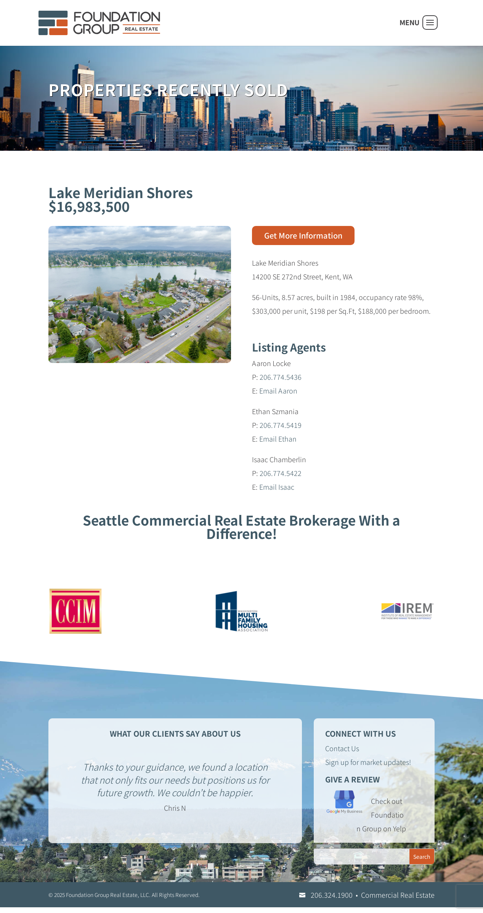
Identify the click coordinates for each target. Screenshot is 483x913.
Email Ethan (278, 439)
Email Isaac (276, 487)
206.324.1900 (332, 895)
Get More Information (303, 235)
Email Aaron (278, 390)
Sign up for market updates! (368, 762)
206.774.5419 (281, 425)
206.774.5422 (281, 473)
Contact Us (342, 748)
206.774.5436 (281, 377)
